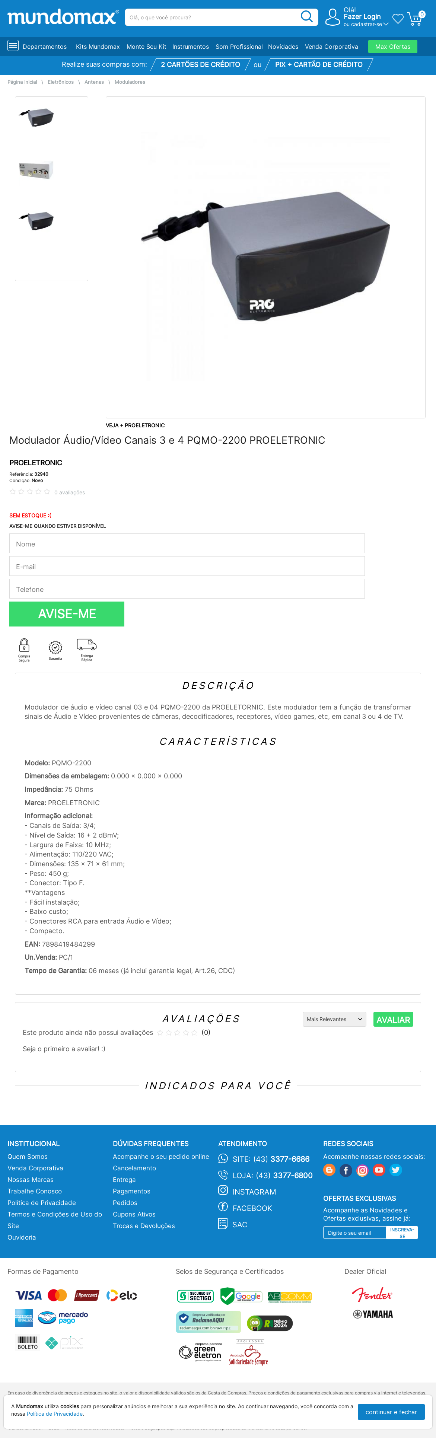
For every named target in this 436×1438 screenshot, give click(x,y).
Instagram (254, 1191)
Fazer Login (362, 16)
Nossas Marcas (30, 1179)
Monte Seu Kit (146, 46)
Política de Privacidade (41, 1202)
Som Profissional (239, 46)
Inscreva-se (402, 1233)
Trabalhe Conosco (34, 1191)
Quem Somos (27, 1156)
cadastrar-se (366, 24)
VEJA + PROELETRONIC (135, 425)
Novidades (283, 46)
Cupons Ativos (134, 1214)
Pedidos (125, 1202)
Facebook (252, 1208)
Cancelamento (134, 1168)
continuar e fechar (391, 1412)
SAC (240, 1224)
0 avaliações (69, 492)
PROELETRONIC (35, 463)
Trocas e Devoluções (144, 1226)
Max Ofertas (392, 46)
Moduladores (130, 82)
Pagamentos (131, 1191)
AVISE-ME (67, 613)
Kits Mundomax (98, 46)
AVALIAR (393, 1020)
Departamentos (45, 46)
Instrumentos (190, 46)
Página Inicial (22, 82)
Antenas (94, 82)
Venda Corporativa (331, 46)
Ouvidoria (21, 1237)
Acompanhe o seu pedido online (161, 1156)
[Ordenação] (334, 1019)
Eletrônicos (61, 82)
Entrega (124, 1179)
